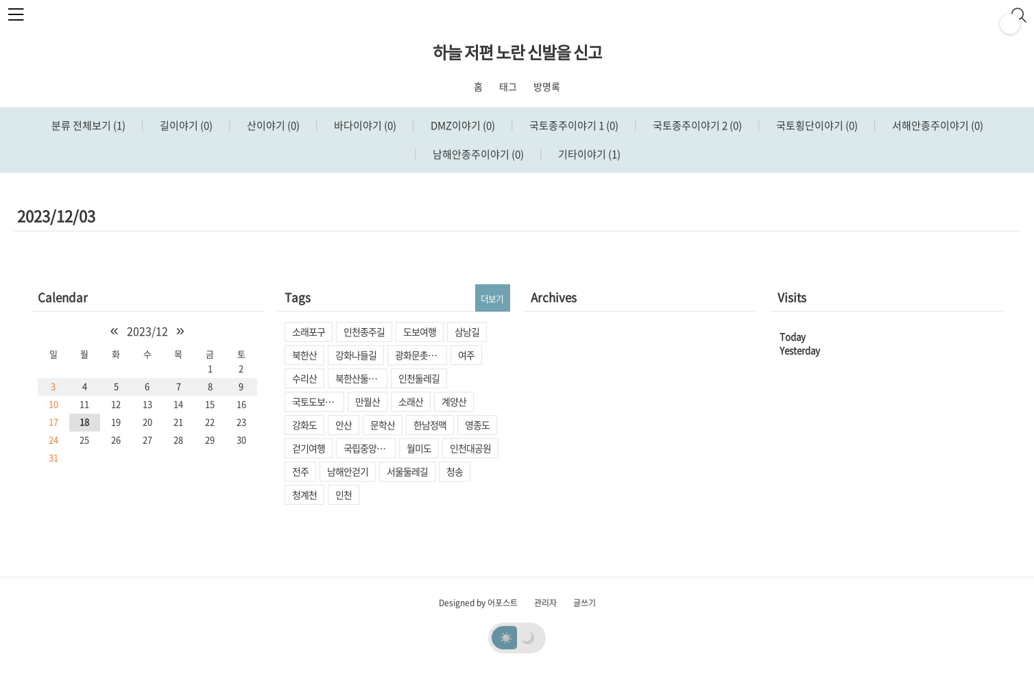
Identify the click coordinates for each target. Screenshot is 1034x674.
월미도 (419, 448)
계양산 (454, 401)
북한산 (304, 355)
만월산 (367, 401)
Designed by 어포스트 (478, 603)
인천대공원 (470, 448)
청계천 (304, 494)
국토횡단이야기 (816, 125)
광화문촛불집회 (421, 355)
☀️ (506, 637)
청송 (454, 471)
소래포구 (308, 331)
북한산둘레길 (360, 378)
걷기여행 (308, 448)
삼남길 (467, 331)
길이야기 (185, 125)
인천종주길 (364, 331)
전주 (300, 471)
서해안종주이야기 (936, 125)
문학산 (382, 425)
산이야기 (272, 125)
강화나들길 (355, 355)
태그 (508, 86)
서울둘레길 (407, 471)
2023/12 (147, 331)
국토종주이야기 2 (696, 125)
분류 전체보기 (88, 125)
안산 (343, 425)
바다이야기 (364, 125)
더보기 (492, 298)
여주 (466, 355)
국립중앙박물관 (370, 448)
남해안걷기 (347, 471)
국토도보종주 (316, 401)
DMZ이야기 (462, 125)
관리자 (545, 603)
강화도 (304, 425)
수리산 (304, 378)
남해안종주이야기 (477, 154)
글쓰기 (584, 603)
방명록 (546, 86)
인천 (343, 494)
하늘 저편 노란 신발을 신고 (517, 52)
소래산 (410, 401)
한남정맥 (429, 425)
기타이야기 (588, 154)
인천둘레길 (419, 378)
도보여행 (419, 331)
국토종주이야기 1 (572, 125)
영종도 (477, 425)
